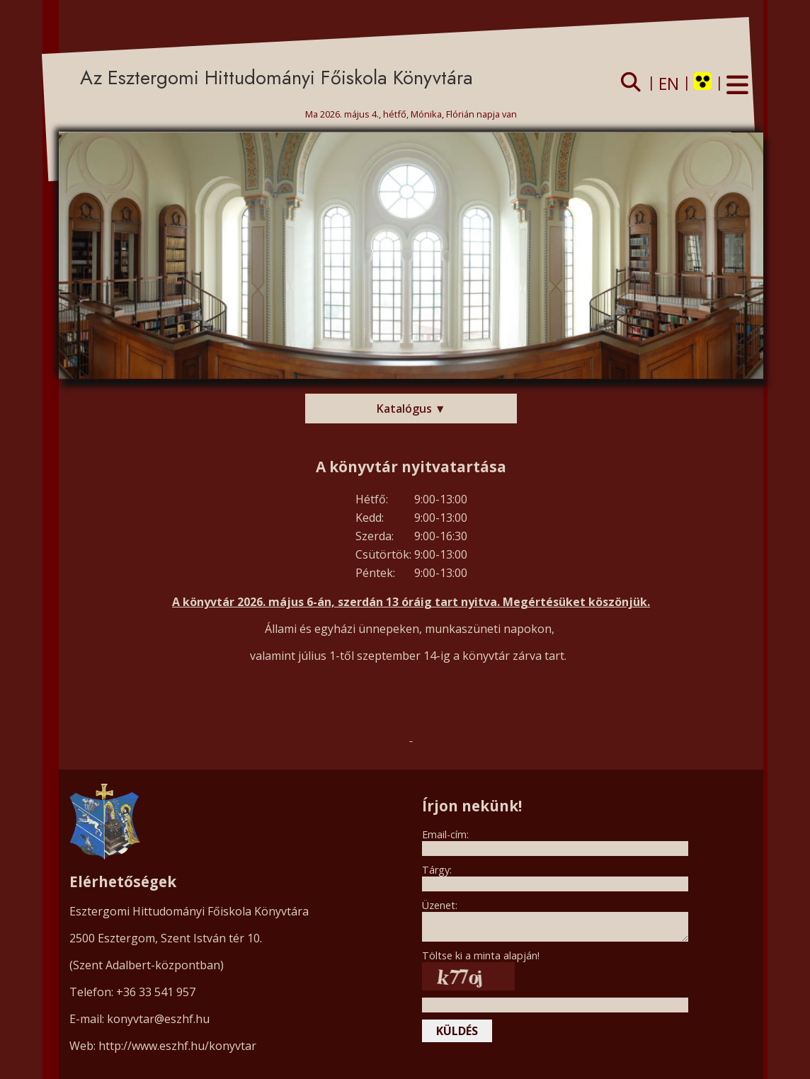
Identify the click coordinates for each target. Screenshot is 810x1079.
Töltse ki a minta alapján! (481, 955)
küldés (457, 1031)
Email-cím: (445, 834)
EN (668, 83)
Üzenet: (439, 905)
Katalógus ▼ (411, 408)
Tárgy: (437, 870)
